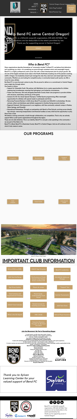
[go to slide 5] (40, 57)
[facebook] (54, 402)
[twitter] (51, 402)
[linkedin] (62, 402)
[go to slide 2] (36, 57)
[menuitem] (36, 3)
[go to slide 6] (41, 57)
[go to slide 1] (35, 57)
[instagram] (58, 402)
